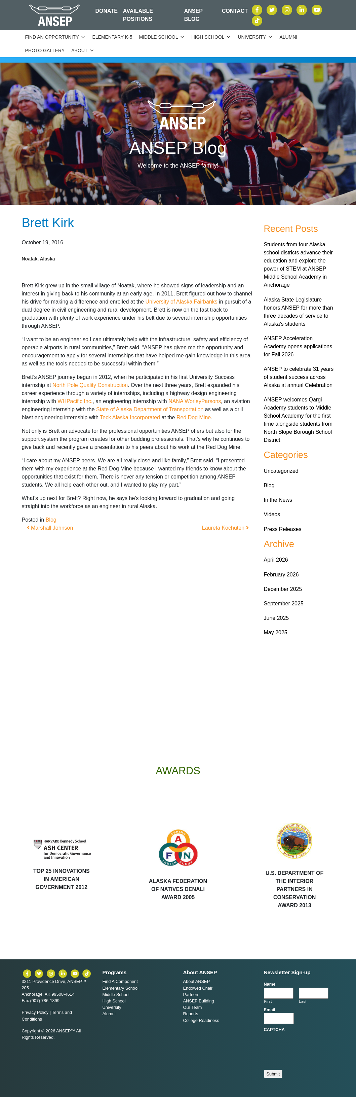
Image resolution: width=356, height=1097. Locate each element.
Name (270, 984)
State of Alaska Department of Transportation (149, 409)
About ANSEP (196, 981)
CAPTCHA (274, 1029)
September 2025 (284, 603)
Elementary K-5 (112, 37)
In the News (278, 500)
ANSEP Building (198, 1000)
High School (211, 37)
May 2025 (275, 632)
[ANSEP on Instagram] (287, 9)
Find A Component (120, 981)
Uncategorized (281, 471)
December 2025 (283, 589)
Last (303, 1001)
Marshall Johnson (50, 528)
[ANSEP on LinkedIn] (302, 9)
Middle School (162, 37)
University (255, 37)
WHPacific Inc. (74, 401)
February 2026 (281, 574)
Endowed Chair (198, 988)
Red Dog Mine (193, 417)
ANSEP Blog (193, 15)
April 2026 (276, 560)
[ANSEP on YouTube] (317, 9)
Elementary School (121, 988)
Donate (106, 11)
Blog (51, 520)
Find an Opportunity (55, 37)
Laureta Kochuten (225, 528)
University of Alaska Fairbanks (181, 302)
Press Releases (283, 529)
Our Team (192, 1007)
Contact (235, 11)
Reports (190, 1013)
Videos (272, 514)
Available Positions (138, 15)
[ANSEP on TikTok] (257, 20)
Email (269, 1009)
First (268, 1001)
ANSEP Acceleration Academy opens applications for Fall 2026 (298, 346)
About (82, 50)
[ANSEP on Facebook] (257, 9)
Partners (191, 994)
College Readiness (201, 1020)
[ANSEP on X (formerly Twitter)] (272, 9)
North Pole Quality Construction (90, 385)
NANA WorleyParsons (194, 401)
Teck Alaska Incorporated (130, 417)
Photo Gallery (45, 50)
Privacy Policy (35, 1012)
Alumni (288, 37)
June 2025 (276, 618)
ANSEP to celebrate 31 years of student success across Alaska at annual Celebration (299, 377)
